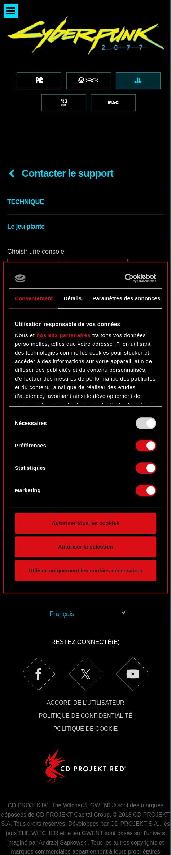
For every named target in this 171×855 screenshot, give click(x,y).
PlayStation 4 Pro (96, 225)
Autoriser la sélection (85, 546)
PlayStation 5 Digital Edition (109, 240)
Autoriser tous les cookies (85, 523)
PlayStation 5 (33, 240)
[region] (85, 58)
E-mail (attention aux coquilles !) (53, 260)
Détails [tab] (72, 298)
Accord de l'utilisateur (85, 661)
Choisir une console (35, 210)
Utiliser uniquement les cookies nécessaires (85, 570)
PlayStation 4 (33, 225)
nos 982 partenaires (63, 335)
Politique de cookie (85, 687)
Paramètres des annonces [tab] (126, 298)
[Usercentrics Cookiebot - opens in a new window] (124, 278)
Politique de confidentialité (85, 674)
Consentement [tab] (34, 298)
